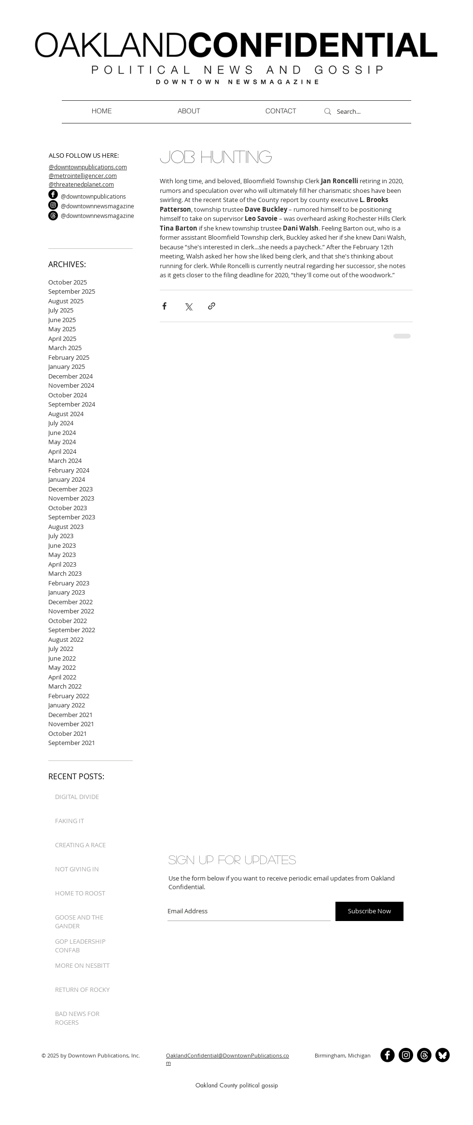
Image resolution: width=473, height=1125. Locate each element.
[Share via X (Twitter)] (188, 306)
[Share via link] (211, 306)
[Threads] (53, 215)
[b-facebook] (53, 194)
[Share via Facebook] (164, 306)
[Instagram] (53, 205)
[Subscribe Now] (369, 911)
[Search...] (363, 111)
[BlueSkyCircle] (442, 1055)
